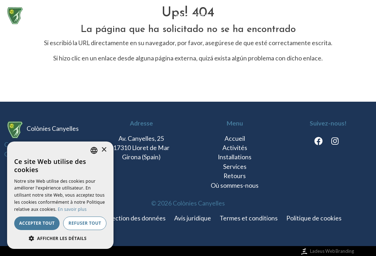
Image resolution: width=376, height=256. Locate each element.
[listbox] (94, 150)
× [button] (103, 150)
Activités (151, 15)
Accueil (117, 15)
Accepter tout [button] (37, 223)
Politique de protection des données (116, 218)
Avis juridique (192, 218)
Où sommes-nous (313, 15)
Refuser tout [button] (84, 223)
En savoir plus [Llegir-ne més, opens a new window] (72, 209)
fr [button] (354, 15)
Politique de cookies (314, 218)
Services (232, 15)
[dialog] (60, 195)
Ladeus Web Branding (327, 251)
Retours (266, 15)
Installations (192, 15)
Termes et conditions (249, 218)
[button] (60, 238)
